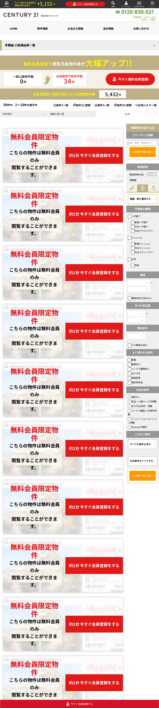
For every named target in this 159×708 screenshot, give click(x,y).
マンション (135, 237)
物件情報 (42, 28)
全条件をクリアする (141, 461)
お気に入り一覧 (146, 105)
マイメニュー (126, 4)
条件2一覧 (102, 105)
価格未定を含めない (140, 298)
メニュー (152, 4)
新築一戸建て (139, 222)
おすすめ (134, 373)
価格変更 (134, 377)
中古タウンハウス (142, 252)
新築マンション (141, 243)
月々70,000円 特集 (140, 406)
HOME (6, 4)
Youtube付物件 (137, 427)
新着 (132, 359)
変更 (151, 174)
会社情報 (108, 28)
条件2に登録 (123, 105)
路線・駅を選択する (140, 199)
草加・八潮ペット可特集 (142, 401)
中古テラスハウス (142, 230)
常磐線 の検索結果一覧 (20, 45)
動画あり (134, 364)
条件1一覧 (61, 105)
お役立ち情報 (75, 28)
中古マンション (141, 248)
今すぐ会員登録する (85, 4)
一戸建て (134, 216)
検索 (113, 4)
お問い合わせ (139, 4)
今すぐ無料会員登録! (130, 79)
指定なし (134, 397)
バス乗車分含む (137, 345)
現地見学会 (135, 382)
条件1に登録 (81, 105)
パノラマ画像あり (139, 368)
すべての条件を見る (140, 444)
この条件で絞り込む (142, 152)
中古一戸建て (139, 226)
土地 (132, 259)
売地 (135, 265)
